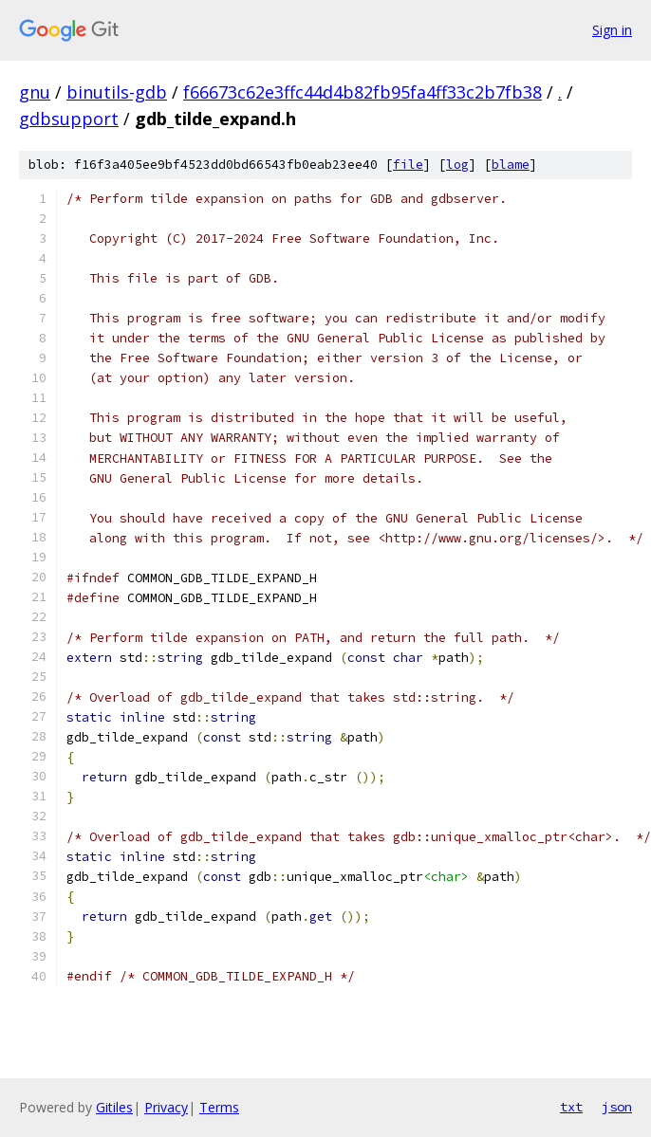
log (457, 164)
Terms (219, 1107)
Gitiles (114, 1107)
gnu (34, 92)
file (408, 164)
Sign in (612, 30)
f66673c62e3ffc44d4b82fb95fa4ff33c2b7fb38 (362, 92)
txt (571, 1106)
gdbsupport (69, 118)
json (617, 1106)
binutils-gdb (116, 92)
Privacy (166, 1107)
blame (511, 164)
